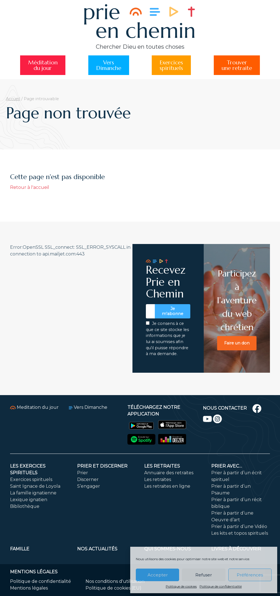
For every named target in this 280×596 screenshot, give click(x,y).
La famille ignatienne (33, 493)
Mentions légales (29, 588)
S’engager (88, 486)
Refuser (203, 575)
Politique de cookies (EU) (113, 588)
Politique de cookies (181, 586)
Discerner (88, 479)
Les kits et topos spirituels (239, 533)
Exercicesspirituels (171, 65)
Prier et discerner (102, 466)
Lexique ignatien (28, 499)
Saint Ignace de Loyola (35, 486)
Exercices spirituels (31, 479)
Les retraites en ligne (167, 486)
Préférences (250, 575)
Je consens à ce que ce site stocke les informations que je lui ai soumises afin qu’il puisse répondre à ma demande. (167, 338)
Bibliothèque (24, 506)
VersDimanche (108, 65)
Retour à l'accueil (29, 187)
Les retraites (162, 466)
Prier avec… (226, 466)
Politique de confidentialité (221, 586)
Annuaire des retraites (168, 472)
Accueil (13, 98)
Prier (82, 472)
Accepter (158, 575)
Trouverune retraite (237, 65)
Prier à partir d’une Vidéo (239, 526)
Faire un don (237, 343)
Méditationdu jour (43, 65)
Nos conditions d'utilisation (115, 581)
